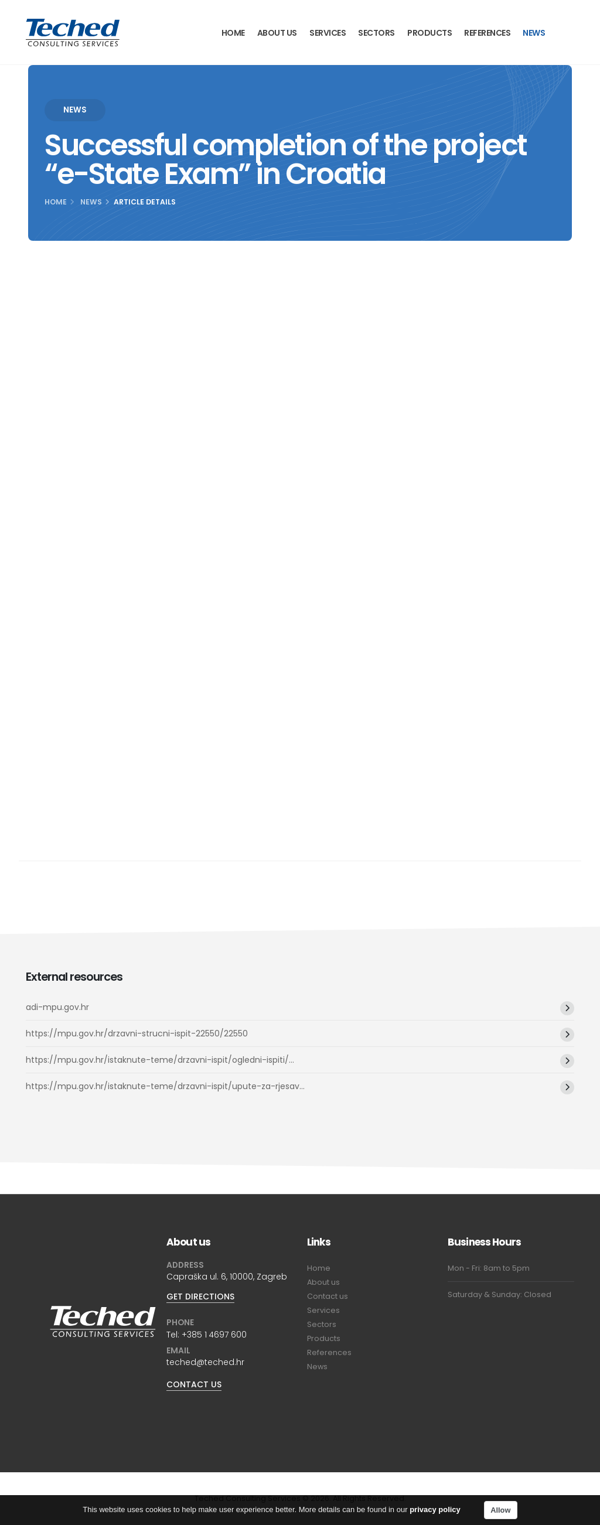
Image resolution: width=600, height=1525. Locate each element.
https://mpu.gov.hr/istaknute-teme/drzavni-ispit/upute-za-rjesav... (165, 1086)
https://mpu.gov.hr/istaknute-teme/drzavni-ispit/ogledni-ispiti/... (160, 1060)
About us (277, 33)
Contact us (327, 1296)
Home (233, 33)
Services (327, 33)
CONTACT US (193, 1384)
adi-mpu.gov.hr (57, 1007)
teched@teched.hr (205, 1362)
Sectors (376, 33)
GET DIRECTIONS (200, 1296)
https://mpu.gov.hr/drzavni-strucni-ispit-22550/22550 (137, 1033)
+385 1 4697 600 (214, 1334)
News (534, 33)
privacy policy (435, 1511)
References (487, 33)
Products (429, 33)
